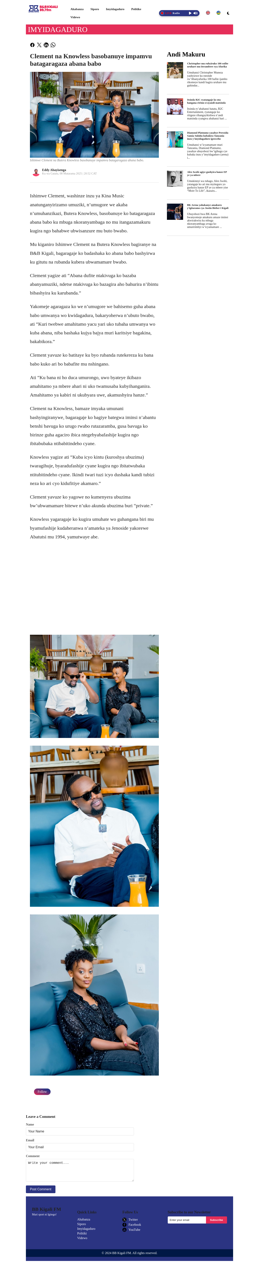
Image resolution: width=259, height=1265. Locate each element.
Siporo (94, 9)
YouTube (131, 1234)
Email (30, 1140)
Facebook (131, 1229)
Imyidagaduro (115, 9)
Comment (33, 1156)
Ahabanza (77, 9)
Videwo (75, 17)
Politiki (82, 1237)
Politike (136, 9)
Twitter (130, 1224)
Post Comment (40, 1193)
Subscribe (216, 1224)
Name (30, 1124)
